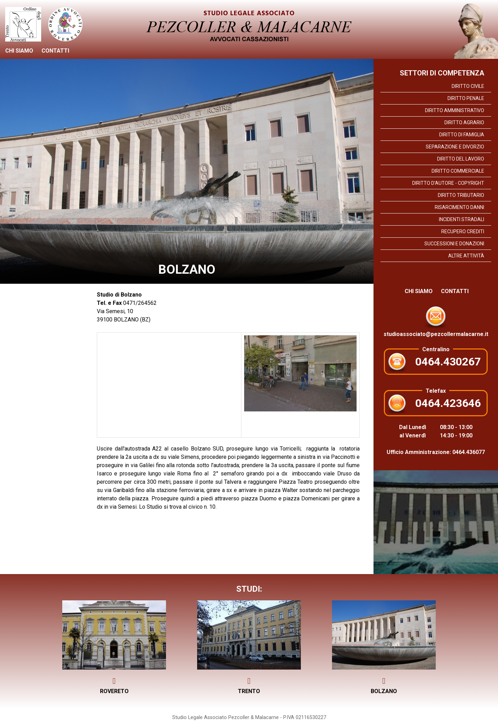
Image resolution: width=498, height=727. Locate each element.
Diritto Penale (466, 98)
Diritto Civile (468, 86)
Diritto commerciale (458, 171)
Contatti (55, 50)
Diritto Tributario (461, 195)
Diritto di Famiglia (461, 134)
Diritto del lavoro (460, 159)
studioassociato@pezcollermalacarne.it (436, 319)
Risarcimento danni (459, 207)
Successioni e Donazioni (454, 243)
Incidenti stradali (461, 219)
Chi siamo (19, 50)
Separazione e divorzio (455, 146)
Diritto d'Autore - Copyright (448, 183)
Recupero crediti (462, 231)
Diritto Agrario (464, 122)
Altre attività (466, 255)
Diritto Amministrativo (454, 110)
